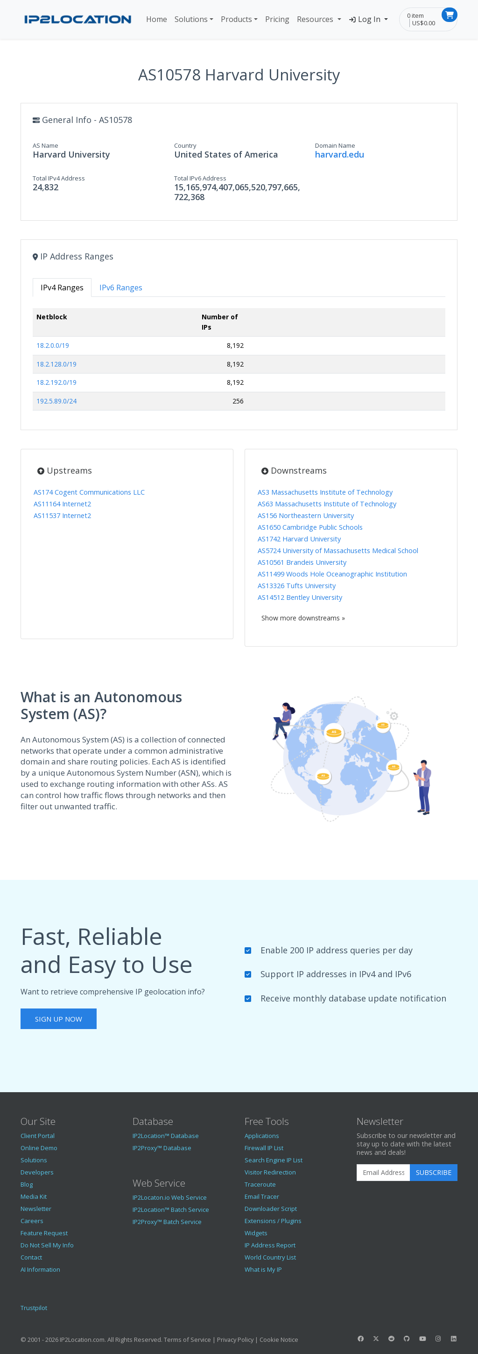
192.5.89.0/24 (56, 400)
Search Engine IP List (273, 1160)
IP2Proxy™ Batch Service (167, 1221)
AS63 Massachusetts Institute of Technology (327, 503)
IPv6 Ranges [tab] (120, 287)
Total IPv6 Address (200, 178)
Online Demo (39, 1148)
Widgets (256, 1233)
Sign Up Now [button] (58, 1018)
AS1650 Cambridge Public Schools (310, 527)
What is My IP (263, 1269)
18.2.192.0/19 (56, 382)
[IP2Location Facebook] (360, 1338)
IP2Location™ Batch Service (171, 1209)
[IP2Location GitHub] (407, 1338)
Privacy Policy (235, 1339)
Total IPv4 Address (59, 178)
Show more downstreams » (303, 617)
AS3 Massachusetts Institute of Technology (325, 492)
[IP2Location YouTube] (422, 1338)
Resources (316, 19)
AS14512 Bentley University (300, 597)
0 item (415, 15)
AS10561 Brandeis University (302, 562)
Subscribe (433, 1172)
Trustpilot (34, 1308)
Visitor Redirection (270, 1172)
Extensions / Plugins (273, 1221)
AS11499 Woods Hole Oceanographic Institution (332, 573)
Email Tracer (262, 1196)
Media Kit (34, 1196)
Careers (32, 1221)
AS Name (45, 145)
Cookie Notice (279, 1339)
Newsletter (36, 1208)
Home (156, 19)
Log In (366, 19)
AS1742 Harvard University (299, 538)
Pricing (277, 19)
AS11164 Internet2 (62, 503)
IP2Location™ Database (166, 1135)
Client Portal (38, 1135)
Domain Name (335, 145)
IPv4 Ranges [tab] (62, 287)
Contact (31, 1257)
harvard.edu (339, 154)
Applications (262, 1135)
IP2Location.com (82, 1339)
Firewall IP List (264, 1148)
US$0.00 (423, 23)
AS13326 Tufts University (297, 585)
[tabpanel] (239, 363)
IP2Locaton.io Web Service (170, 1197)
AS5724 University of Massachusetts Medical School (338, 550)
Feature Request (44, 1233)
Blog (27, 1184)
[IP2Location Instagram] (438, 1338)
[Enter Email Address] (383, 1172)
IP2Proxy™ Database (162, 1148)
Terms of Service (187, 1339)
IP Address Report (270, 1245)
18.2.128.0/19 (56, 364)
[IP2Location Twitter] (376, 1338)
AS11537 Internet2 (62, 515)
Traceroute (260, 1184)
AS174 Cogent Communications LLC (89, 492)
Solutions (191, 19)
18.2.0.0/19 (52, 345)
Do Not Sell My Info (47, 1245)
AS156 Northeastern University (306, 515)
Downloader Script (271, 1208)
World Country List (270, 1257)
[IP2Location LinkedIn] (453, 1338)
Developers (37, 1172)
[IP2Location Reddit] (391, 1338)
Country (185, 145)
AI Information (40, 1269)
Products (236, 19)
